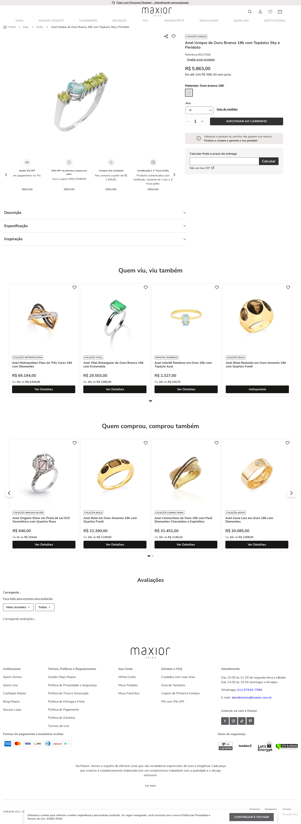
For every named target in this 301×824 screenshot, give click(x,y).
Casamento (88, 20)
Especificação (95, 225)
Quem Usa (241, 20)
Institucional (275, 20)
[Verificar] (287, 749)
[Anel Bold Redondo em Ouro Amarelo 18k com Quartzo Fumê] (257, 340)
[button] (227, 109)
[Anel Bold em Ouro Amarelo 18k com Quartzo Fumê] (115, 495)
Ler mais (150, 785)
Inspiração (95, 239)
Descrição (95, 212)
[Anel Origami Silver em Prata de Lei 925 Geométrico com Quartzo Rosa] (44, 495)
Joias (19, 20)
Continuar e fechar (251, 817)
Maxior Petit (174, 20)
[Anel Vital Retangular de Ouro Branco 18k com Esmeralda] (115, 340)
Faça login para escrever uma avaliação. (28, 598)
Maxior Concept (51, 20)
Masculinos (209, 20)
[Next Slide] (174, 175)
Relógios (119, 20)
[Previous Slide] (6, 175)
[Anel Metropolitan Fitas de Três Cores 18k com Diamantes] (43, 340)
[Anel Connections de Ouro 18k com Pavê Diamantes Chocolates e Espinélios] (186, 495)
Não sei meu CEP (202, 168)
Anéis (39, 27)
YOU (145, 20)
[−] (188, 121)
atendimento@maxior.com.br (252, 697)
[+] (202, 121)
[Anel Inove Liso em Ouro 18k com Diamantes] (256, 495)
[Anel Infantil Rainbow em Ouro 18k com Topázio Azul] (186, 340)
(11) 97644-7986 (249, 690)
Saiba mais (27, 188)
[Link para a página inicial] (10, 27)
